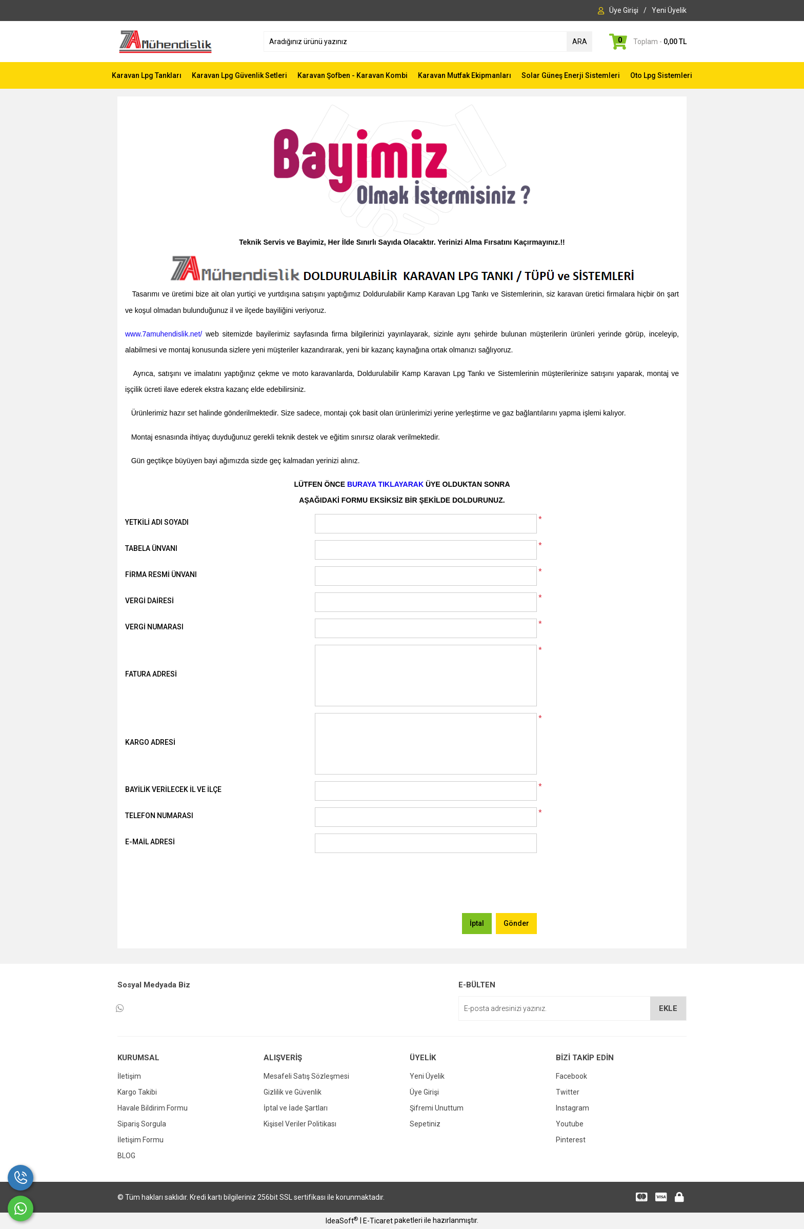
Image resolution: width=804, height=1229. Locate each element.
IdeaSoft (342, 1220)
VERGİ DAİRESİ (149, 601)
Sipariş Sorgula (141, 1124)
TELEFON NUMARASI (159, 815)
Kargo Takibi (137, 1092)
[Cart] (647, 41)
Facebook (571, 1076)
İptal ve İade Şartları (296, 1108)
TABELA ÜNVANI (151, 548)
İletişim (129, 1076)
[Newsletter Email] (572, 1008)
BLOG (126, 1156)
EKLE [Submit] (668, 1008)
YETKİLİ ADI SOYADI (157, 522)
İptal (477, 923)
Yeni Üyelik (427, 1076)
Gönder (516, 923)
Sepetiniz (425, 1124)
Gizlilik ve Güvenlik (292, 1092)
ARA (579, 41)
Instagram (572, 1108)
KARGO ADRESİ (150, 742)
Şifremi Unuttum (437, 1108)
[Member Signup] (669, 10)
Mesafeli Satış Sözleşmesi (306, 1076)
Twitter (567, 1092)
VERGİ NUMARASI (154, 627)
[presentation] (393, 886)
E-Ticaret (378, 1221)
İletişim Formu (140, 1140)
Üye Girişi (424, 1092)
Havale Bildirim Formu (152, 1108)
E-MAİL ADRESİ (150, 842)
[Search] (428, 41)
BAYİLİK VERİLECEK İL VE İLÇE (173, 789)
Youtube (570, 1124)
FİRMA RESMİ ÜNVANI (161, 574)
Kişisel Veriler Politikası (300, 1124)
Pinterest (571, 1140)
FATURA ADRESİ (151, 674)
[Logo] (165, 41)
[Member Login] (623, 10)
